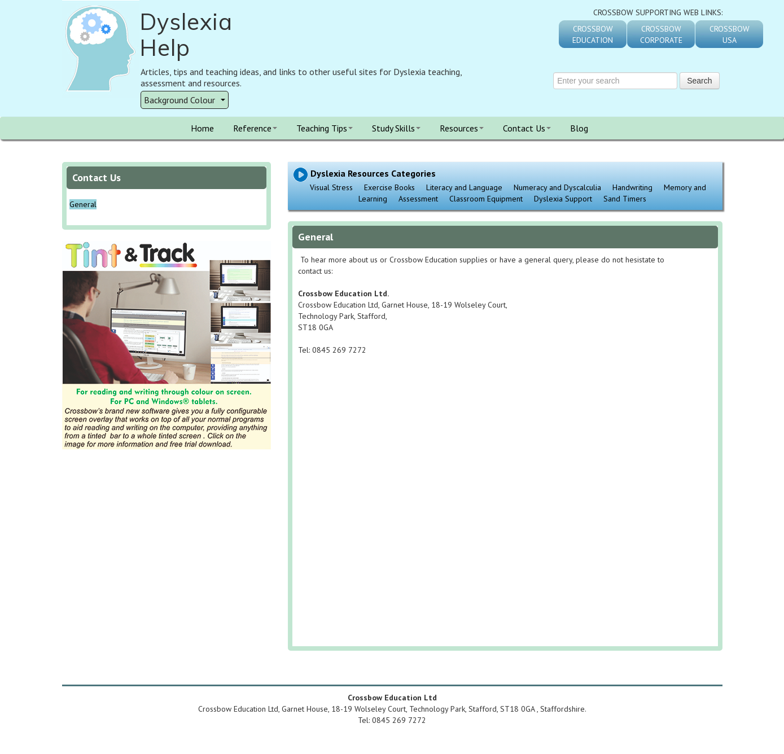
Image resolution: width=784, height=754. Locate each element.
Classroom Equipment (486, 199)
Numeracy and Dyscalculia (557, 187)
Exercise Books (389, 187)
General (83, 204)
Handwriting (632, 187)
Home (202, 128)
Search (699, 80)
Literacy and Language (464, 187)
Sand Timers (624, 199)
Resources (462, 128)
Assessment (418, 199)
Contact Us (527, 128)
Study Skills (396, 128)
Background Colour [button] (184, 100)
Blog (579, 128)
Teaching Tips (324, 128)
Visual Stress (331, 187)
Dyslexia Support (563, 199)
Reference (255, 128)
